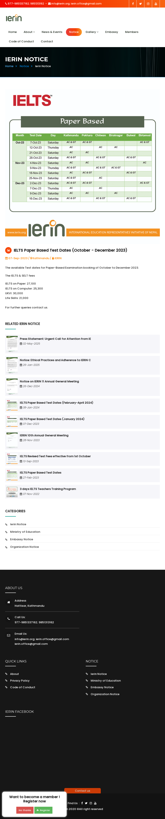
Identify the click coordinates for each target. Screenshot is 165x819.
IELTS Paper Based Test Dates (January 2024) (52, 419)
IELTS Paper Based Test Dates (40, 473)
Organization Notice (24, 547)
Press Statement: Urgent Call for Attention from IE (55, 339)
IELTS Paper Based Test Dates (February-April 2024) (56, 403)
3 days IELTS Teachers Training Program (48, 489)
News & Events (52, 32)
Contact (47, 41)
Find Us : (73, 803)
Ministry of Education (25, 532)
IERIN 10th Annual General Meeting (44, 435)
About (14, 674)
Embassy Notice (21, 539)
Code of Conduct (21, 41)
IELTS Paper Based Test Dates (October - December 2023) (70, 250)
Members (131, 32)
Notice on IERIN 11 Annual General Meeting (49, 381)
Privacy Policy (20, 681)
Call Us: (20, 617)
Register (43, 810)
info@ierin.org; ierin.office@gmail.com (75, 3)
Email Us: (21, 634)
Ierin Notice (18, 524)
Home (12, 32)
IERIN (57, 258)
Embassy (111, 32)
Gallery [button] (92, 32)
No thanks (25, 810)
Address (20, 601)
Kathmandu (39, 258)
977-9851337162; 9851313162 (24, 3)
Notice (74, 32)
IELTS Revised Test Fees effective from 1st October (55, 456)
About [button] (29, 32)
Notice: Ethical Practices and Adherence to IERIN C (55, 360)
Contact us (82, 791)
